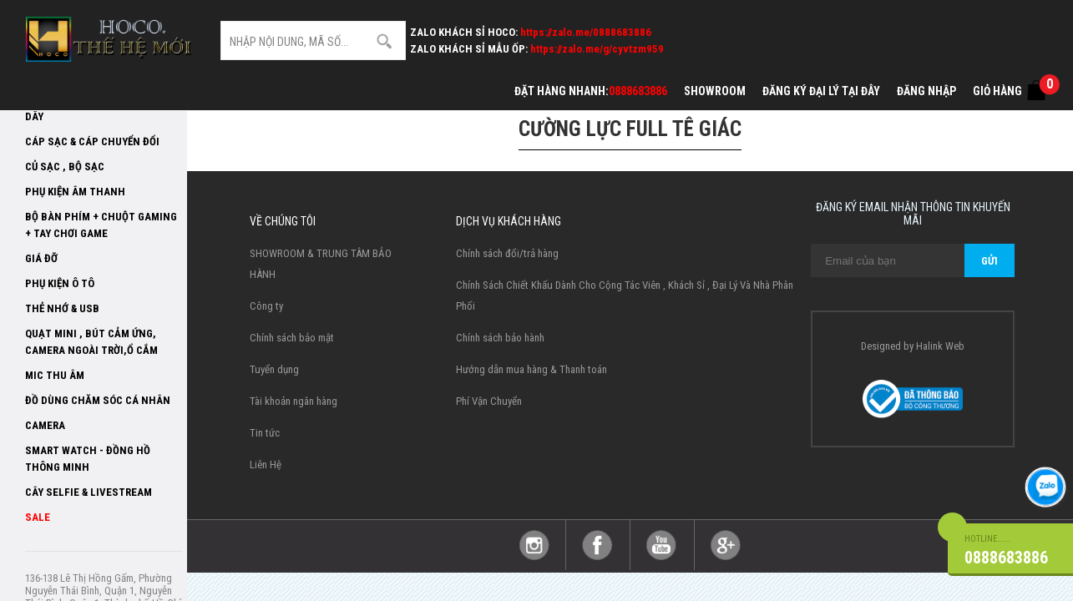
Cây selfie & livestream (88, 492)
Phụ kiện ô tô (59, 283)
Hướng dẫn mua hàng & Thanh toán (531, 369)
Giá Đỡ (41, 258)
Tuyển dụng (274, 369)
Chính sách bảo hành (500, 337)
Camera (45, 425)
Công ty (266, 306)
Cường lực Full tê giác (630, 129)
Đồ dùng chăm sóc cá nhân (97, 400)
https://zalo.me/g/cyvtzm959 (597, 49)
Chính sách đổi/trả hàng (507, 253)
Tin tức (265, 433)
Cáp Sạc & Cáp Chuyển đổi (92, 141)
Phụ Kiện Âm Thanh (75, 191)
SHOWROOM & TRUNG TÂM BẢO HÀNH (321, 263)
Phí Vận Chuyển (489, 401)
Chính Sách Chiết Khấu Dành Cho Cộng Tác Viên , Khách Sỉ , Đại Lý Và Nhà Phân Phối (624, 295)
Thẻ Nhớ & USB (62, 308)
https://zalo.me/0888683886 (585, 32)
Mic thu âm (54, 375)
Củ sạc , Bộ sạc (64, 166)
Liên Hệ (265, 464)
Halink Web (940, 346)
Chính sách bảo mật (292, 337)
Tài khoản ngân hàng (293, 401)
